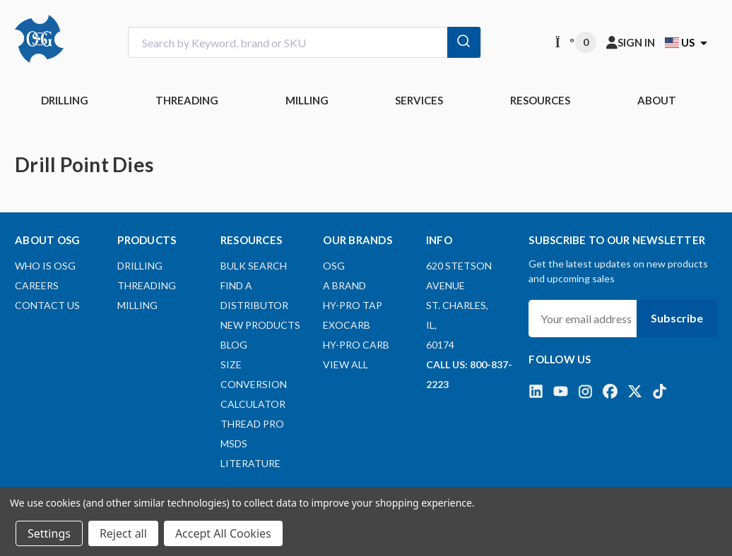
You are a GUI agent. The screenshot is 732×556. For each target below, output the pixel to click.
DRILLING (64, 100)
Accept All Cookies (223, 533)
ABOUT (656, 100)
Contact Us (47, 305)
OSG (334, 266)
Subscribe (677, 318)
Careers (37, 285)
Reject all (123, 533)
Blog (233, 345)
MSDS (233, 443)
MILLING (307, 100)
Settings (49, 533)
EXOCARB (346, 325)
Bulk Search (253, 266)
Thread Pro (252, 424)
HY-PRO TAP (352, 305)
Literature (250, 463)
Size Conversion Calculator (253, 384)
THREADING (186, 100)
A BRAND (344, 285)
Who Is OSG (45, 266)
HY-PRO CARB (356, 345)
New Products (260, 325)
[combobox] (304, 43)
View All (345, 364)
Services (419, 100)
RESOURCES (540, 100)
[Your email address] (583, 318)
